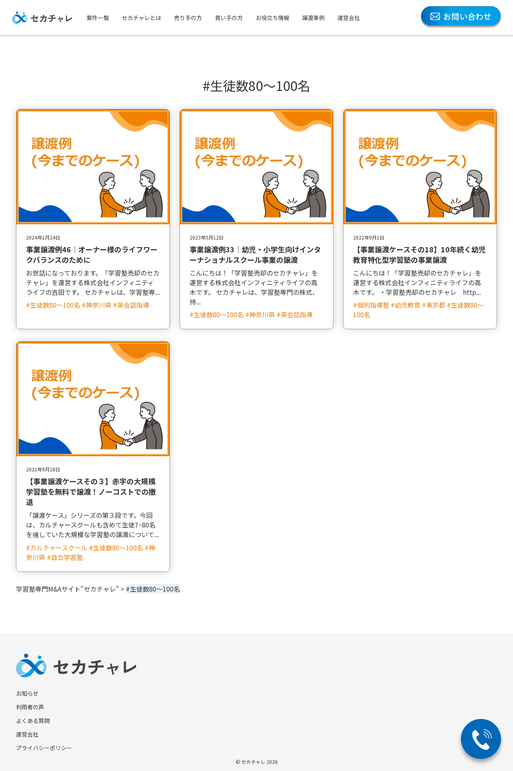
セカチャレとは (141, 18)
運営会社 (348, 18)
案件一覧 (98, 18)
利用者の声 (30, 707)
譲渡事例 (313, 18)
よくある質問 (33, 721)
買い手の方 (229, 18)
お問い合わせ (460, 16)
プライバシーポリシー (44, 748)
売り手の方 (188, 18)
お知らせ (27, 693)
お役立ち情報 (272, 18)
